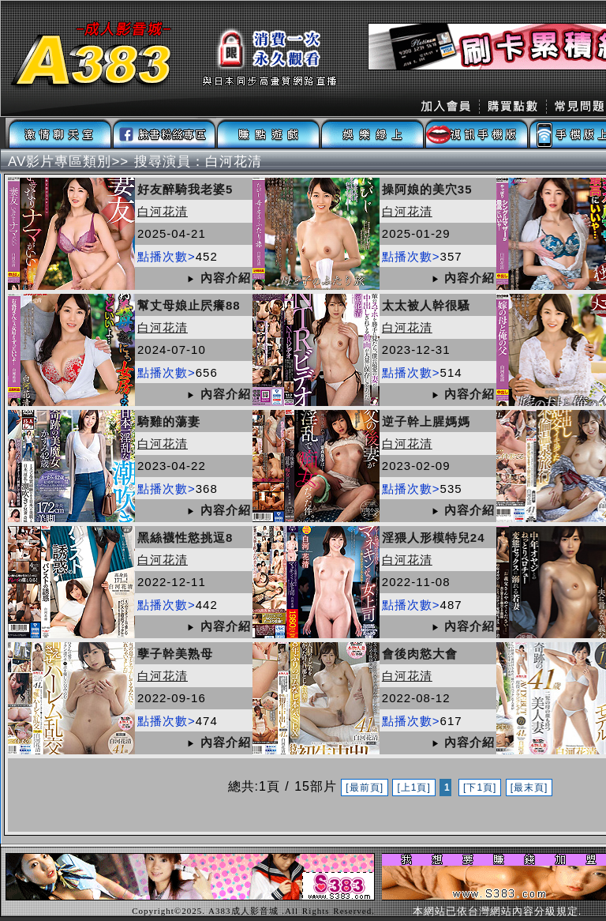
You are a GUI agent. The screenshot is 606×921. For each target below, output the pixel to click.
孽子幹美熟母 (175, 653)
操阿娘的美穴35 (427, 189)
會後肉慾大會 (420, 653)
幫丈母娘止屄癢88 (189, 305)
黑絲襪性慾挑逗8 (185, 537)
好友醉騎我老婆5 (185, 189)
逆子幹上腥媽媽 (426, 421)
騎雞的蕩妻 (168, 421)
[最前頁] (364, 787)
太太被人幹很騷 (426, 305)
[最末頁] (529, 787)
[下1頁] (479, 787)
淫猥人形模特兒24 (433, 537)
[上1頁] (413, 787)
